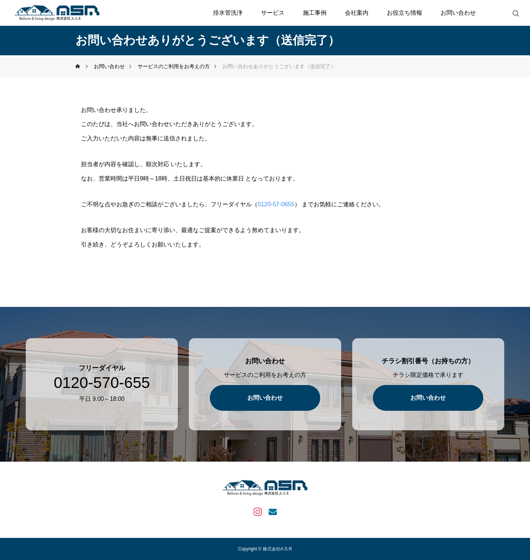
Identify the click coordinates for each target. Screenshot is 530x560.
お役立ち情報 (404, 13)
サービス (273, 13)
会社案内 (356, 13)
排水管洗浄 (228, 13)
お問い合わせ (458, 13)
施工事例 (314, 13)
